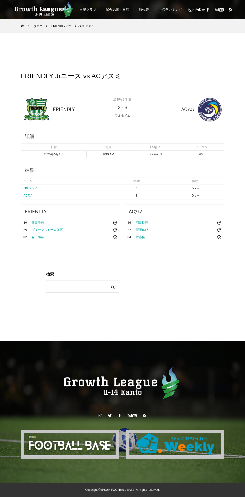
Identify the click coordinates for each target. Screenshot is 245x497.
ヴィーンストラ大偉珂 (47, 230)
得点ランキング (170, 10)
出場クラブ (87, 10)
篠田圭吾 (38, 222)
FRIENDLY (30, 188)
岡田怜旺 (142, 222)
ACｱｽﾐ (28, 195)
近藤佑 (140, 237)
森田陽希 (38, 237)
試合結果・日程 (117, 10)
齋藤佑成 (142, 230)
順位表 (144, 10)
